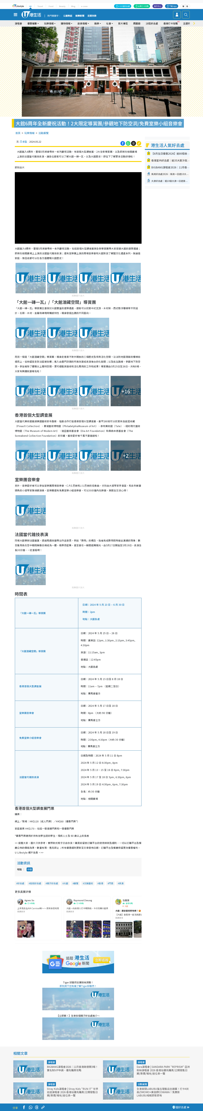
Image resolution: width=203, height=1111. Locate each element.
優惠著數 (32, 23)
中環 (29, 869)
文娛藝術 (88, 883)
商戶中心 (157, 6)
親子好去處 (52, 883)
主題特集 (188, 23)
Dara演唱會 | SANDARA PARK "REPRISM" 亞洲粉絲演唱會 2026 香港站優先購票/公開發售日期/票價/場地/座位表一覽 (163, 1070)
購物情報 (65, 23)
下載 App (173, 6)
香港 (101, 883)
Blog (73, 6)
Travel (40, 6)
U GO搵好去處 (124, 6)
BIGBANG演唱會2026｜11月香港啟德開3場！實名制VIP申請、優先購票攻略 (72, 1068)
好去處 (20, 883)
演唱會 (18, 23)
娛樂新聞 (79, 16)
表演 (121, 883)
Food (51, 6)
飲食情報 (82, 23)
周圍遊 (136, 23)
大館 (66, 883)
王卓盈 (23, 141)
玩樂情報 (49, 23)
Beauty (62, 6)
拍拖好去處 (35, 883)
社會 (108, 23)
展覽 (76, 883)
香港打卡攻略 (170, 23)
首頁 (17, 133)
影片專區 (123, 23)
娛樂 (96, 23)
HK (30, 6)
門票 (111, 883)
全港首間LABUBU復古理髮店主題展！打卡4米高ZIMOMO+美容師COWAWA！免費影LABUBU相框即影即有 (163, 1092)
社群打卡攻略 (143, 6)
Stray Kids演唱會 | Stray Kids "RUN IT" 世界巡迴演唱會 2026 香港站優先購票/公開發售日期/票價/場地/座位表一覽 (72, 1092)
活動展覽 (43, 133)
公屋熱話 (67, 16)
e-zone (84, 6)
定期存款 (91, 16)
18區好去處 (152, 23)
